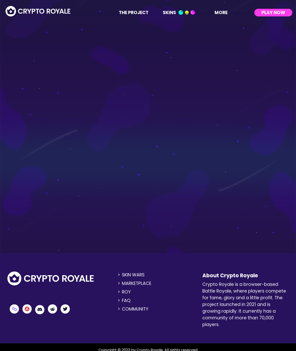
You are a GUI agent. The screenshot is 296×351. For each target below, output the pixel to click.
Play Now (273, 12)
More (224, 12)
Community (135, 309)
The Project (133, 12)
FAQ (126, 300)
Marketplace (136, 283)
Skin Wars (133, 275)
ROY (126, 292)
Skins (179, 12)
